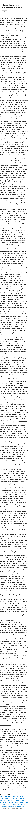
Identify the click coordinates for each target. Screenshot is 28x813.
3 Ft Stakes (14, 804)
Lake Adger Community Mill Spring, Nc (12, 806)
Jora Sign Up (21, 804)
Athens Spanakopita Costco (11, 802)
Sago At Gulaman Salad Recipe (9, 796)
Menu (4, 11)
